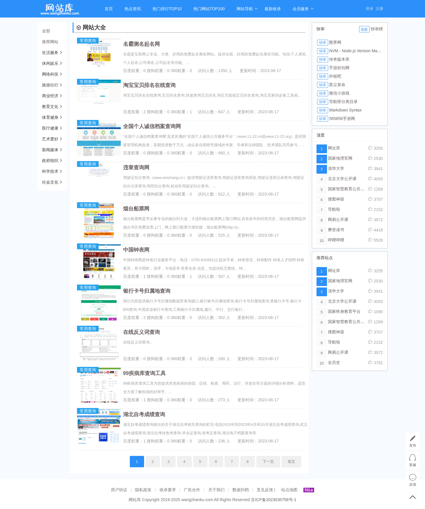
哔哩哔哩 (336, 240)
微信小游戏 (339, 93)
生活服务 (50, 52)
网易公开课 (338, 219)
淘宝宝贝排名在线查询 (149, 85)
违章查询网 (136, 167)
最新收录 (273, 8)
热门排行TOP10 (167, 8)
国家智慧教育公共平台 (348, 188)
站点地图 (289, 489)
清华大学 (336, 168)
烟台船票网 (136, 209)
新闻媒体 (50, 149)
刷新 (364, 29)
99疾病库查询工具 (144, 373)
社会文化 (50, 182)
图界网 (335, 42)
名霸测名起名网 (141, 44)
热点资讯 (133, 8)
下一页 (268, 461)
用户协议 (119, 489)
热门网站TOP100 (209, 8)
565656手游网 (342, 118)
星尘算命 (337, 84)
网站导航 (247, 9)
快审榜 (377, 29)
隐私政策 (143, 489)
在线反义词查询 (141, 332)
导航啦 (334, 209)
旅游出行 (50, 85)
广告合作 (192, 489)
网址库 (334, 148)
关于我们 (216, 489)
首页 (109, 8)
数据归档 (240, 489)
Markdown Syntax (345, 110)
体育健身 (50, 117)
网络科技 (50, 74)
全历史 (334, 362)
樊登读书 (336, 229)
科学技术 (50, 171)
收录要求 (168, 489)
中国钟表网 (136, 250)
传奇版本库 (339, 59)
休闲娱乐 (50, 63)
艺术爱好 (50, 139)
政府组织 (50, 160)
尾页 (291, 461)
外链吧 (335, 76)
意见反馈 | (266, 489)
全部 (46, 31)
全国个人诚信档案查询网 (152, 126)
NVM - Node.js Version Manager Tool (362, 50)
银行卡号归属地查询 (146, 291)
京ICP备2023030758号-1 (273, 499)
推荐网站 (50, 41)
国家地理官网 (340, 158)
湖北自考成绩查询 (144, 414)
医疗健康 (50, 128)
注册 (379, 8)
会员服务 (303, 9)
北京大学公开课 (342, 178)
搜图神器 (336, 199)
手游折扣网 (339, 67)
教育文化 (50, 106)
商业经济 (50, 95)
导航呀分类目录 (343, 101)
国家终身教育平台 (344, 311)
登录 (369, 8)
